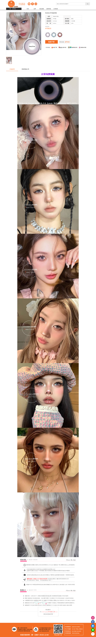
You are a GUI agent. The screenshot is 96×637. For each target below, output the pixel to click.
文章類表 (55, 8)
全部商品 (14, 8)
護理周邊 (48, 8)
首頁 (28, 8)
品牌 (35, 8)
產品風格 (41, 8)
